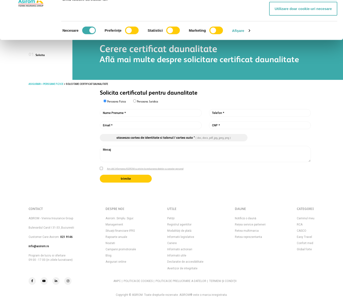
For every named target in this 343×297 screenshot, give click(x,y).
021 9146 (66, 237)
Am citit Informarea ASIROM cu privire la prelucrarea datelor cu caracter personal (145, 168)
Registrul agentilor (179, 224)
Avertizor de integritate (182, 268)
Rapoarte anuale (116, 237)
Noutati (110, 243)
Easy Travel (304, 237)
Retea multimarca (247, 230)
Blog (108, 255)
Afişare (238, 66)
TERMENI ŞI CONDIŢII (223, 281)
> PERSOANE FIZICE (52, 84)
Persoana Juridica (145, 101)
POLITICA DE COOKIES (138, 281)
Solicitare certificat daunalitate (87, 84)
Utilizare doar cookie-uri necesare (303, 44)
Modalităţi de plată (179, 230)
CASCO (301, 230)
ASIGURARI (35, 84)
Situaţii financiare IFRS (120, 230)
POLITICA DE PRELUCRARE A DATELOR (181, 281)
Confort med (305, 243)
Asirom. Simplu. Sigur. (120, 218)
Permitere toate (303, 12)
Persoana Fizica (114, 101)
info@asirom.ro (39, 246)
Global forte (304, 249)
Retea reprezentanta (248, 237)
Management (114, 224)
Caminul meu (305, 218)
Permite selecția (303, 28)
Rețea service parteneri (250, 224)
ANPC (117, 281)
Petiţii (171, 218)
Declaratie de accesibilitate (185, 261)
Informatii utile (176, 255)
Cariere (172, 243)
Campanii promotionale (121, 249)
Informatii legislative (180, 237)
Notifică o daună (245, 218)
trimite (126, 178)
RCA (300, 224)
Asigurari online (116, 261)
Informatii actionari (179, 249)
